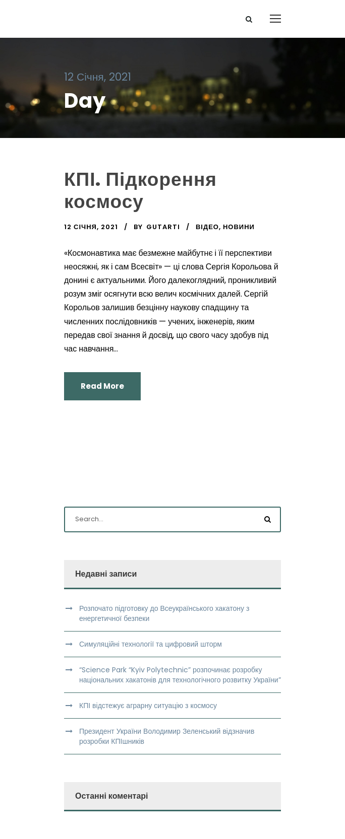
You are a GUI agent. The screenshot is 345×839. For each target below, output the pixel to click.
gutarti (163, 227)
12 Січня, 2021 (91, 227)
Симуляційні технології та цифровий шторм (150, 644)
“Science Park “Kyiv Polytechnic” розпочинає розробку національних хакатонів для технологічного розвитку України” (180, 675)
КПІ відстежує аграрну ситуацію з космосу (148, 706)
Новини (239, 227)
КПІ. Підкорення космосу (140, 190)
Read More (102, 386)
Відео (207, 227)
